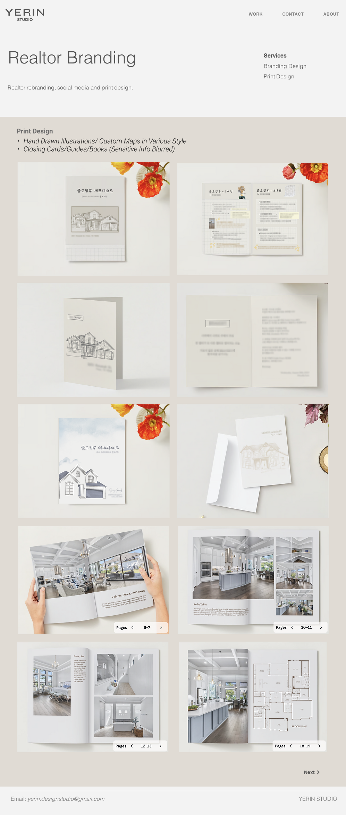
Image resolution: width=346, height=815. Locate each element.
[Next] (312, 772)
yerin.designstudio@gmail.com (65, 798)
